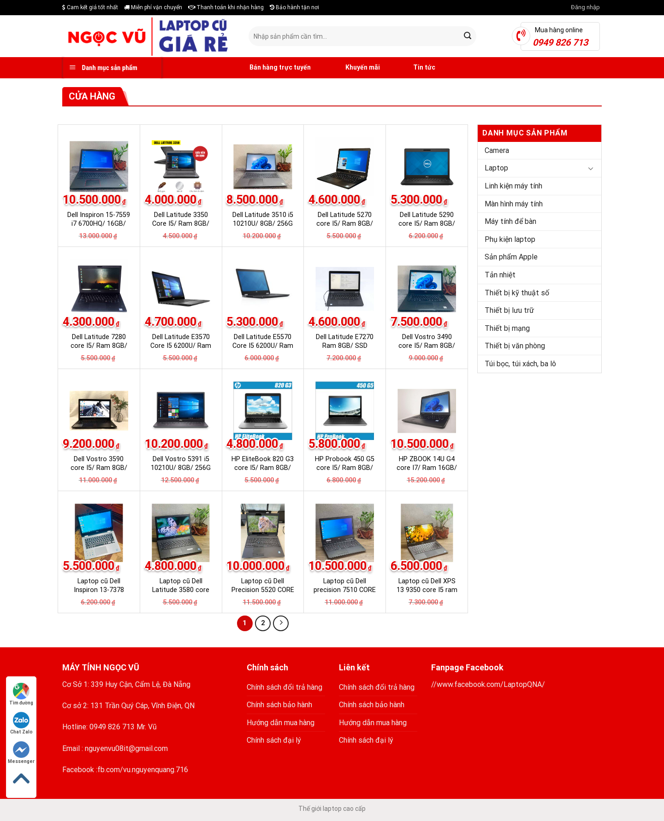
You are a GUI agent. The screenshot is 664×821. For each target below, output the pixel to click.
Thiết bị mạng (507, 328)
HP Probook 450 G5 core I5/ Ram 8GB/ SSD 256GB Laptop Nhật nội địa (344, 472)
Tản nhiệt (500, 274)
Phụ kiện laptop (510, 239)
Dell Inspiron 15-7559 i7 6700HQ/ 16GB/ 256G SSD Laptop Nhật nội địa (98, 228)
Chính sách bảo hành (279, 704)
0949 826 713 (112, 726)
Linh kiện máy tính (513, 186)
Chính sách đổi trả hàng (284, 687)
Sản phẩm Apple (511, 256)
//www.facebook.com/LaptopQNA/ (488, 684)
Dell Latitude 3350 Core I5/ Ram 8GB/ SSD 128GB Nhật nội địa (181, 228)
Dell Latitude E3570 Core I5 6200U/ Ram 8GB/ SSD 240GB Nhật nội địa (180, 350)
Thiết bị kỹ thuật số (517, 292)
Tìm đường (21, 694)
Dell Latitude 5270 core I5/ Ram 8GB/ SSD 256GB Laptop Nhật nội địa (345, 228)
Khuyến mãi (352, 67)
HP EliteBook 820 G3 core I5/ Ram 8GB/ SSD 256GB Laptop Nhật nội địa (262, 472)
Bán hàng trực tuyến (270, 67)
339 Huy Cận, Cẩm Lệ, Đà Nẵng (140, 684)
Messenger (21, 752)
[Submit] (468, 36)
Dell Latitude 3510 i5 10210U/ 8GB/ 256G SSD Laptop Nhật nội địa (262, 228)
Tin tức (414, 67)
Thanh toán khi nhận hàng (226, 7)
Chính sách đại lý (274, 740)
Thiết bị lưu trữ (509, 310)
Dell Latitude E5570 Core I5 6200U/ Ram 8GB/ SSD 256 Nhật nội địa (262, 350)
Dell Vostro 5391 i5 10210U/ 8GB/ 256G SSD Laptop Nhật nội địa (180, 472)
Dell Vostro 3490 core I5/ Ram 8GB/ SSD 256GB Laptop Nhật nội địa (427, 350)
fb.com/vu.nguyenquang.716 (142, 769)
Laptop (496, 168)
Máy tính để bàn (510, 221)
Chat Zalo (21, 723)
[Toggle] (590, 168)
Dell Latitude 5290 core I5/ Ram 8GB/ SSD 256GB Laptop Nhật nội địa (427, 228)
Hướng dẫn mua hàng (280, 722)
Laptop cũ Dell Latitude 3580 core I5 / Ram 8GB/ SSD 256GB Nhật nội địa (181, 594)
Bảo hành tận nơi (294, 7)
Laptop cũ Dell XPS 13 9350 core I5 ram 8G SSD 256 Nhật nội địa (427, 594)
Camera (497, 150)
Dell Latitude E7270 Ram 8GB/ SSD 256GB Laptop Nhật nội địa (344, 350)
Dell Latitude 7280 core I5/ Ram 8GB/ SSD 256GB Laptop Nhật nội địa (98, 350)
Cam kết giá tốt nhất (90, 7)
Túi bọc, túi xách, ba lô (520, 363)
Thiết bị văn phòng (515, 345)
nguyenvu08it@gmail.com (126, 748)
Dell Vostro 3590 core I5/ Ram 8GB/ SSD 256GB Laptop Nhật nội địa (98, 472)
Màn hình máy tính (514, 203)
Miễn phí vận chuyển (153, 7)
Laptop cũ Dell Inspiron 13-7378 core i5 (99, 589)
